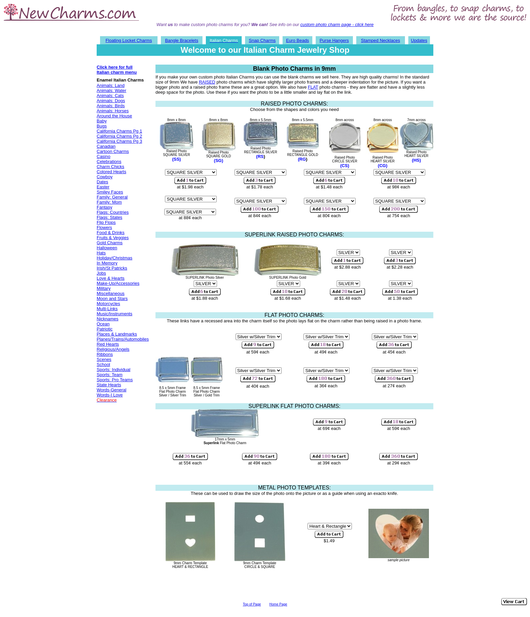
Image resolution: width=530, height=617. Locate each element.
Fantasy (104, 207)
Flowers (104, 227)
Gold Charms (110, 242)
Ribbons (105, 354)
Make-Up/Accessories (118, 283)
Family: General (112, 197)
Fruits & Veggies (113, 237)
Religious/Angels (113, 349)
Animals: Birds (111, 105)
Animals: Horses (113, 110)
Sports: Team (109, 374)
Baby (102, 120)
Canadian (106, 146)
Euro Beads (297, 40)
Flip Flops (106, 222)
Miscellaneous (110, 293)
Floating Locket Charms (128, 40)
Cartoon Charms (113, 151)
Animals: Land (110, 85)
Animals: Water (111, 90)
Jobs (101, 273)
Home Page (278, 604)
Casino (103, 156)
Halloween (107, 247)
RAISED (207, 82)
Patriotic (105, 329)
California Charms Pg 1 (119, 131)
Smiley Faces (110, 192)
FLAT (313, 87)
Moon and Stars (112, 298)
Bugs (102, 126)
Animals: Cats (110, 95)
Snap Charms (262, 40)
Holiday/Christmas (114, 257)
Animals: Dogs (111, 100)
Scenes (104, 359)
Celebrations (109, 161)
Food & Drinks (110, 232)
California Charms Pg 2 (119, 136)
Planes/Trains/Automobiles (123, 339)
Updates (419, 40)
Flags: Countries (113, 212)
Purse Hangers (334, 40)
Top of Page (252, 604)
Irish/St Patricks (112, 268)
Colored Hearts (111, 171)
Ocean (103, 323)
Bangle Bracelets (181, 40)
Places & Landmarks (117, 334)
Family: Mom (109, 202)
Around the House (114, 115)
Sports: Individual (113, 369)
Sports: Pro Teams (115, 379)
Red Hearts (108, 344)
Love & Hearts (110, 278)
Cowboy (105, 176)
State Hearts (109, 384)
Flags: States (109, 217)
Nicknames (107, 318)
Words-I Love (110, 394)
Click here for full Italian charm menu (117, 70)
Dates (102, 181)
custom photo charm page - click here (337, 24)
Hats (101, 252)
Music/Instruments (114, 313)
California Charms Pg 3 (119, 141)
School (103, 364)
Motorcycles (108, 303)
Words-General (111, 389)
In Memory (107, 263)
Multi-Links (107, 308)
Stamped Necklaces (380, 40)
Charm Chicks (110, 166)
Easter (103, 186)
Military (104, 288)
